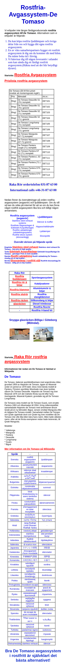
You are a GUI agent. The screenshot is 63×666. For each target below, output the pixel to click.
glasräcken (19, 303)
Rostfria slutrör (19, 294)
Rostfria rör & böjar (19, 283)
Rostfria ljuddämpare (20, 277)
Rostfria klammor (19, 289)
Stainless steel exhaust (25, 247)
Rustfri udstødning (21, 256)
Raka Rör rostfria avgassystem (26, 359)
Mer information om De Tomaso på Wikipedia (30, 449)
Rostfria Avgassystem (35, 75)
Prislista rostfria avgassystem (26, 81)
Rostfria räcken (19, 300)
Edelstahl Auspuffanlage (23, 251)
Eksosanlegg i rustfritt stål (25, 260)
